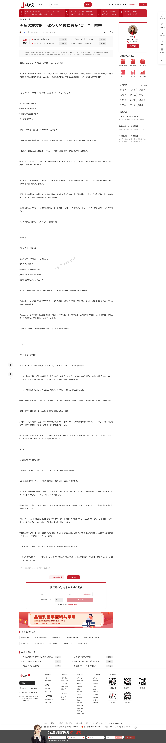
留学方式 (133, 95)
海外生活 (136, 11)
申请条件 (133, 90)
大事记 (94, 686)
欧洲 (45, 14)
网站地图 (95, 697)
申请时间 (123, 100)
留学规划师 (36, 11)
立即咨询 (73, 577)
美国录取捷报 (25, 637)
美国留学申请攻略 (41, 637)
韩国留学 (63, 700)
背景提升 (142, 90)
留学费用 (123, 90)
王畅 (22, 32)
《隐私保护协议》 (72, 604)
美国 (48, 11)
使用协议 (95, 692)
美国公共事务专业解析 (31, 666)
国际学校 (73, 14)
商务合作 (95, 689)
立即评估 (80, 600)
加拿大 (59, 11)
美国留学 (47, 678)
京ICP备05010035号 (72, 727)
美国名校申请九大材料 (82, 657)
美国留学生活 (25, 643)
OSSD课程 (90, 14)
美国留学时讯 (39, 643)
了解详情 (63, 39)
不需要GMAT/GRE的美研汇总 (85, 666)
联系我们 (95, 681)
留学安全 (128, 11)
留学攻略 (28, 11)
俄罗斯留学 (80, 711)
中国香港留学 (64, 678)
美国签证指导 (53, 643)
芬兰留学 (79, 697)
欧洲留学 (103, 723)
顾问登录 (95, 700)
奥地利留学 (80, 708)
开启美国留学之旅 (57, 577)
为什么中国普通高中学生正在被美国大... (38, 657)
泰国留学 (63, 689)
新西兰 (27, 14)
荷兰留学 (79, 700)
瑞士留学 (79, 703)
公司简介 (95, 678)
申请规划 (123, 105)
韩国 (40, 14)
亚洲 (50, 14)
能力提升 (105, 14)
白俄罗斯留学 (80, 714)
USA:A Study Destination (116, 723)
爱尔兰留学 (48, 691)
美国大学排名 (68, 643)
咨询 (58, 657)
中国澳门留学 (64, 681)
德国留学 (79, 689)
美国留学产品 (56, 637)
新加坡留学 (64, 683)
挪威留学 (79, 692)
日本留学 (63, 697)
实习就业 (128, 14)
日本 (53, 11)
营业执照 (95, 694)
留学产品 (73, 11)
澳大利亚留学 (49, 699)
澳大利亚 (34, 14)
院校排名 (89, 11)
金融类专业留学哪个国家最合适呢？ (87, 661)
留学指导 (141, 105)
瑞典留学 (79, 694)
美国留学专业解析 (73, 637)
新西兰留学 (48, 702)
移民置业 (136, 14)
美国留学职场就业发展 (91, 637)
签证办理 (142, 95)
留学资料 (105, 11)
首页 (20, 19)
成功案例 (81, 11)
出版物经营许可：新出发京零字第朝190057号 (117, 727)
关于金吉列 (132, 4)
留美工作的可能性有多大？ (33, 661)
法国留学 (79, 686)
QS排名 (132, 105)
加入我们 (95, 703)
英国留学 (47, 689)
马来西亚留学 (64, 686)
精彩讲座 (81, 14)
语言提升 (113, 11)
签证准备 (113, 14)
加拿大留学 (48, 681)
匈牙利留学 (80, 705)
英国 (43, 11)
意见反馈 (95, 683)
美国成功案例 (82, 643)
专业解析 (133, 100)
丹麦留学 (79, 683)
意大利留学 (80, 678)
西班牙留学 (80, 681)
